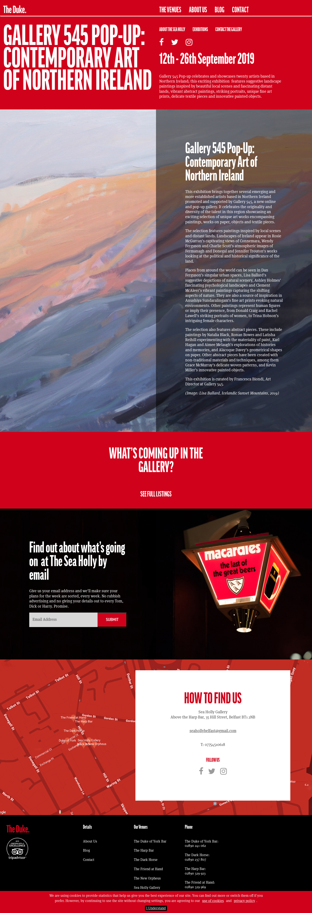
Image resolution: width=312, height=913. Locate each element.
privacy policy (244, 901)
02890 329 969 (195, 887)
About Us (198, 10)
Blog (219, 10)
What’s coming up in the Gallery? (156, 460)
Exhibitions (200, 29)
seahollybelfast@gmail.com (213, 730)
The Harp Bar (144, 850)
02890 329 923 (195, 873)
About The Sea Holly (172, 29)
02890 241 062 (195, 845)
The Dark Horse (146, 859)
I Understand (156, 908)
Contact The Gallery (228, 29)
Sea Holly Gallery (147, 887)
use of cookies (213, 901)
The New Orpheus (147, 878)
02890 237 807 (195, 859)
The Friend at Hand (148, 869)
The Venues (170, 10)
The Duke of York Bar (150, 841)
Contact (240, 10)
